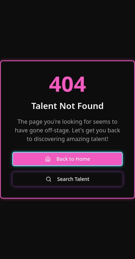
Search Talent (67, 179)
